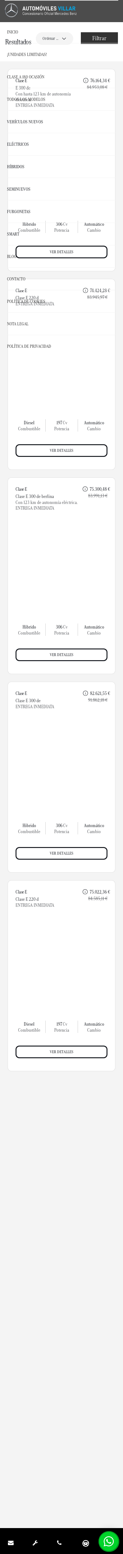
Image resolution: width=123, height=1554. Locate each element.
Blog (11, 256)
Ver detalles (61, 450)
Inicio (12, 32)
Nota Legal (18, 324)
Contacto (16, 279)
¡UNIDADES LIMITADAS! (27, 54)
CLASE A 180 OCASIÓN (25, 77)
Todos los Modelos (26, 99)
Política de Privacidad (29, 346)
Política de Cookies (26, 301)
